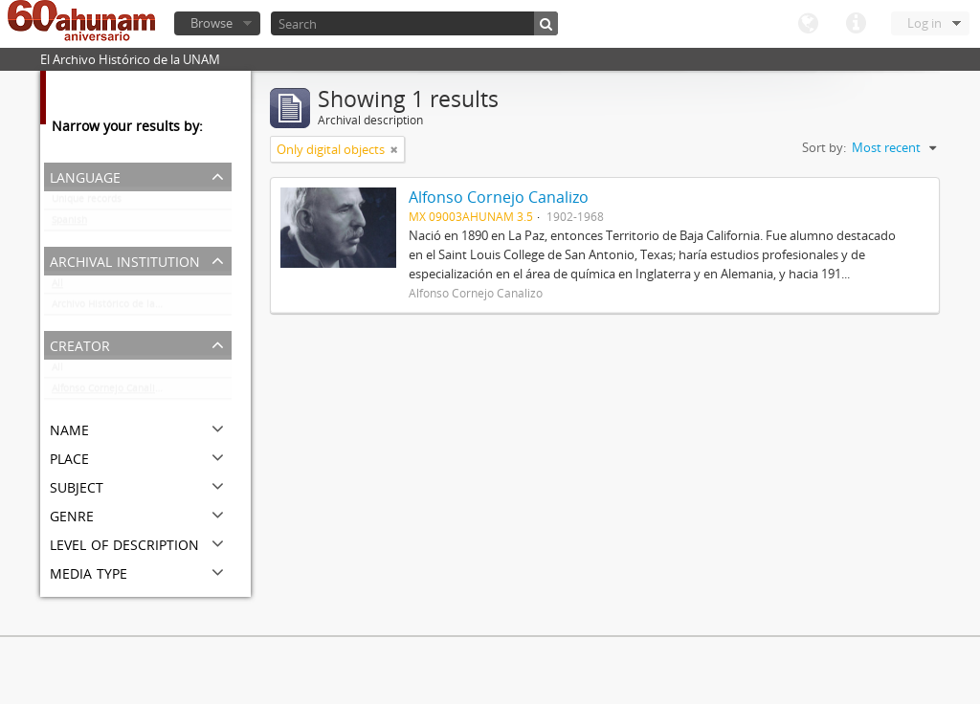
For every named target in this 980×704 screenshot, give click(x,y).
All (57, 287)
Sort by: (824, 147)
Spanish (69, 224)
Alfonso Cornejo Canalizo (109, 392)
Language (808, 24)
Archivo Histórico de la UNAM (119, 308)
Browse (211, 23)
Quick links (856, 24)
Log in (924, 23)
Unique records (87, 202)
